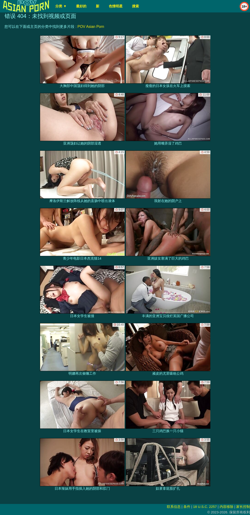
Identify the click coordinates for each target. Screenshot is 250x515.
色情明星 (116, 6)
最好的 (81, 6)
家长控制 (243, 507)
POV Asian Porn (90, 27)
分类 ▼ (61, 6)
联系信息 (174, 507)
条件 (186, 507)
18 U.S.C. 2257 (205, 507)
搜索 (135, 6)
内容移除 (226, 507)
